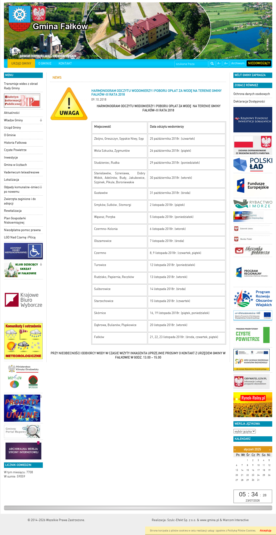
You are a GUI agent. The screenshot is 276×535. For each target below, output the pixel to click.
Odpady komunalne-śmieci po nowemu (22, 189)
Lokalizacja (11, 179)
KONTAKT (65, 63)
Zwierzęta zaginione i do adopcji (20, 201)
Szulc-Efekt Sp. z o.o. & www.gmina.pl (193, 520)
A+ (226, 63)
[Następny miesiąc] (270, 449)
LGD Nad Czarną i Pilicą (20, 237)
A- (219, 63)
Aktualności (12, 112)
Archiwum (237, 63)
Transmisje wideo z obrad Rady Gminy (21, 86)
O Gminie (10, 135)
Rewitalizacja (13, 210)
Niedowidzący (259, 63)
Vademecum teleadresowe (21, 172)
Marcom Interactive (236, 520)
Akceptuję (265, 530)
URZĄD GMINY (21, 63)
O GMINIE (45, 63)
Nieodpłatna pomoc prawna (22, 230)
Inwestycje (11, 157)
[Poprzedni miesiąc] (235, 449)
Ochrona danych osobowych (251, 94)
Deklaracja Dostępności (249, 101)
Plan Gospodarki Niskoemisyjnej (15, 220)
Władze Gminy (13, 120)
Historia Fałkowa (15, 142)
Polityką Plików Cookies (241, 530)
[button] (41, 121)
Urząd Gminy (12, 127)
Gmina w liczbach (15, 165)
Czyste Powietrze (15, 150)
